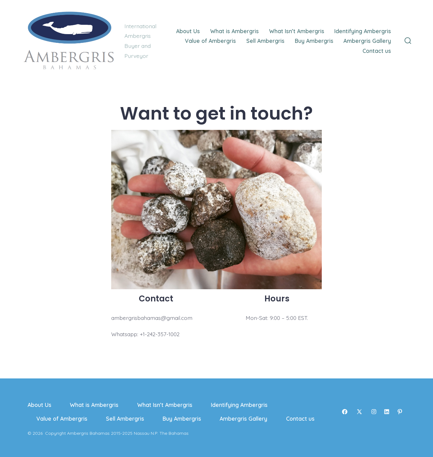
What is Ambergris (234, 31)
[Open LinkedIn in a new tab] (386, 411)
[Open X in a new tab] (359, 411)
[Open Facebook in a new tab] (344, 411)
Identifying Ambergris (362, 31)
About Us (188, 31)
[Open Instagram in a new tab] (373, 411)
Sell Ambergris (265, 40)
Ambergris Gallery (367, 40)
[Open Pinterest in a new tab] (399, 411)
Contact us (377, 50)
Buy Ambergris (314, 40)
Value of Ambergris (210, 40)
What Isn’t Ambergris (296, 31)
